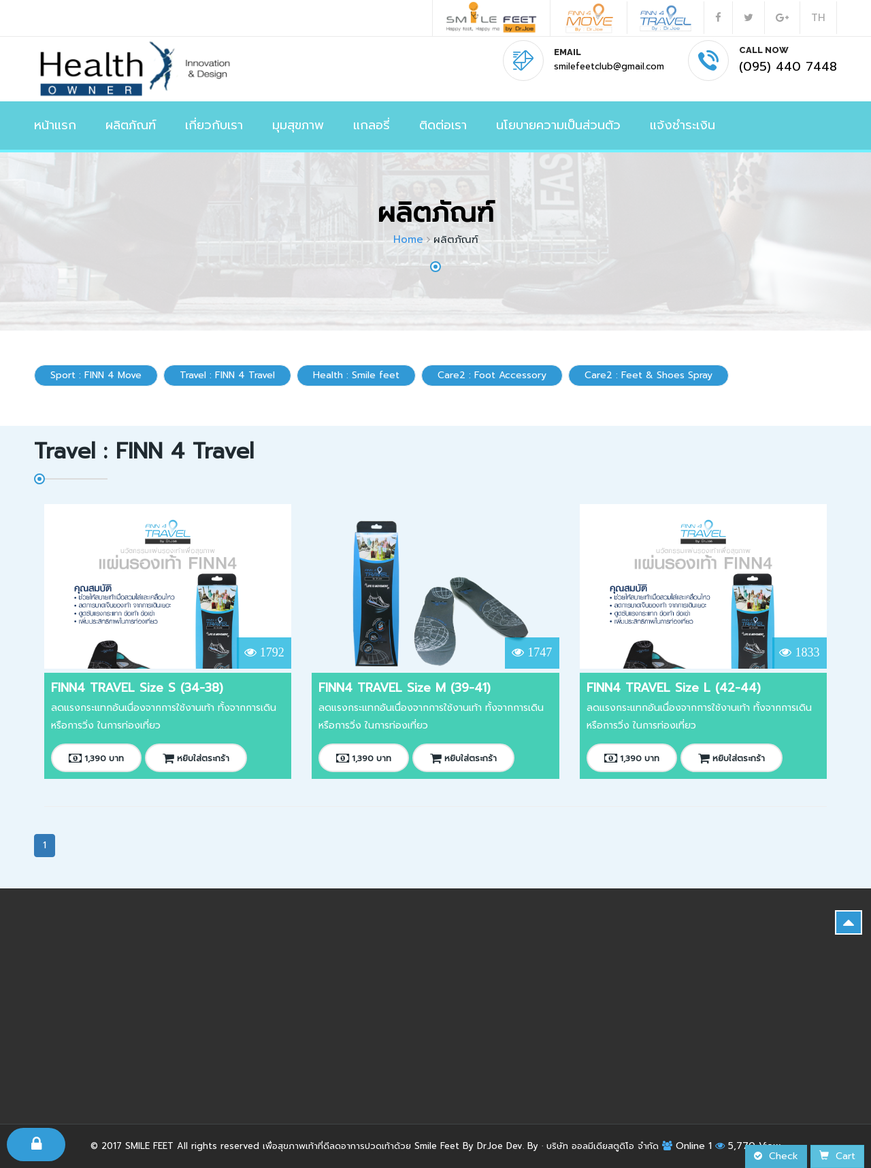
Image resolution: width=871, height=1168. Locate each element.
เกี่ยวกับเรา (214, 125)
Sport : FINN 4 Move (96, 375)
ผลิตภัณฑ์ (130, 125)
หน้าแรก (55, 125)
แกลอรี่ (371, 125)
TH (818, 17)
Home (408, 240)
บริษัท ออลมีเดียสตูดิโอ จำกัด (602, 1145)
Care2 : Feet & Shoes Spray (648, 375)
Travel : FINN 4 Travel (227, 375)
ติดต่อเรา (443, 125)
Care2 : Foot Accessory (492, 375)
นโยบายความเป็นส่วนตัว (558, 125)
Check (776, 1156)
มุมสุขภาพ (298, 125)
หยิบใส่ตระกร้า (196, 758)
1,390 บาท (96, 758)
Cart (837, 1156)
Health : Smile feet (356, 375)
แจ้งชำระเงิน (682, 125)
